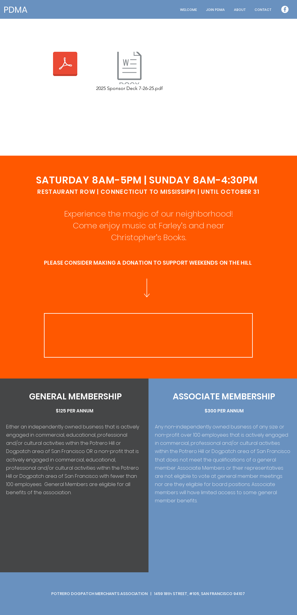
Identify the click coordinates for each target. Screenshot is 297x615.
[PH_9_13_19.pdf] (65, 64)
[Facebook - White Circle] (285, 9)
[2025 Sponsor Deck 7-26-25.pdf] (129, 72)
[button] (239, 10)
